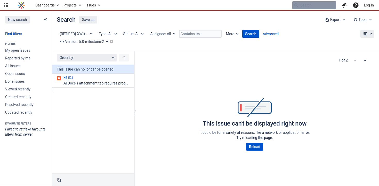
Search (250, 34)
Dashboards (45, 5)
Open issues (15, 74)
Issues (90, 5)
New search (17, 20)
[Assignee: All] (162, 34)
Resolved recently (19, 105)
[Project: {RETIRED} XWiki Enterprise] (75, 34)
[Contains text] (200, 34)
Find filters (13, 34)
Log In (369, 5)
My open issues (17, 50)
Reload (254, 147)
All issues (13, 66)
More (230, 34)
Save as (88, 20)
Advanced (271, 34)
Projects (70, 5)
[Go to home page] (21, 5)
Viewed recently (17, 89)
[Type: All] (107, 34)
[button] (6, 5)
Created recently (18, 97)
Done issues (15, 81)
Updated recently (18, 112)
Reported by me (17, 58)
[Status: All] (133, 34)
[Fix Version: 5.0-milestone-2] (86, 41)
